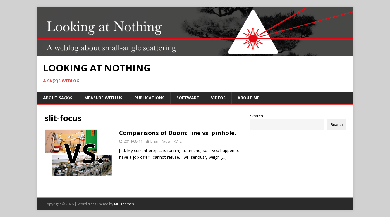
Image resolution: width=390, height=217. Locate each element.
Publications (149, 97)
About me (249, 97)
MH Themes (124, 203)
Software (187, 97)
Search (256, 116)
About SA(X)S (57, 97)
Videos (218, 97)
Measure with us (103, 97)
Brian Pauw (160, 141)
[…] (224, 157)
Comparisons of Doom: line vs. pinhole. (177, 133)
